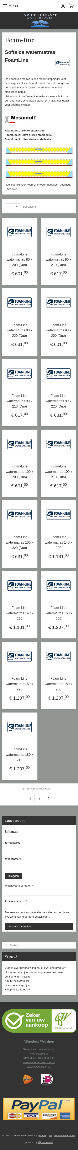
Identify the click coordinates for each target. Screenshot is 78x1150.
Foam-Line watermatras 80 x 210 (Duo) (58, 260)
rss (50, 1135)
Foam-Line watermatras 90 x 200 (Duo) (58, 330)
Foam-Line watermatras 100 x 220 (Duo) (19, 542)
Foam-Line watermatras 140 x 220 (19, 613)
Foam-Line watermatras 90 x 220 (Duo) (58, 401)
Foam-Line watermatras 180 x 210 (19, 755)
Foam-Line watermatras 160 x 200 (58, 613)
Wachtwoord (13, 858)
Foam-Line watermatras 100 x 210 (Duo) (58, 472)
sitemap (43, 1135)
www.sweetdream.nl (39, 1066)
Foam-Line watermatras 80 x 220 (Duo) (19, 330)
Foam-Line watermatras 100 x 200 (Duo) (19, 472)
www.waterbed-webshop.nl (39, 1062)
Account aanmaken (19, 926)
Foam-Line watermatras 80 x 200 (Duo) (19, 260)
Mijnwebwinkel (45, 1142)
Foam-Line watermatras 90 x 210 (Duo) (19, 401)
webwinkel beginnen (64, 1135)
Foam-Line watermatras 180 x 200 (58, 684)
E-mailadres (12, 842)
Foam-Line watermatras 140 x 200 (58, 542)
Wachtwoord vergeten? (19, 885)
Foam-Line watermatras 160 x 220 (19, 684)
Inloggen (13, 875)
